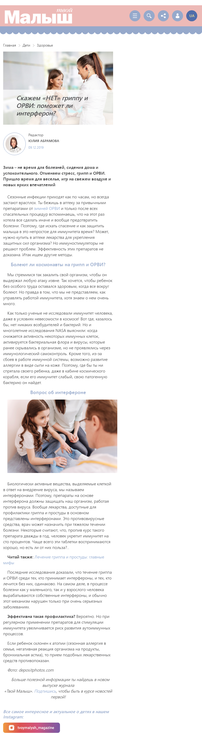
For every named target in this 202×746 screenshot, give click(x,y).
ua (191, 15)
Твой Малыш (38, 16)
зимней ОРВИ (47, 208)
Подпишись (45, 691)
